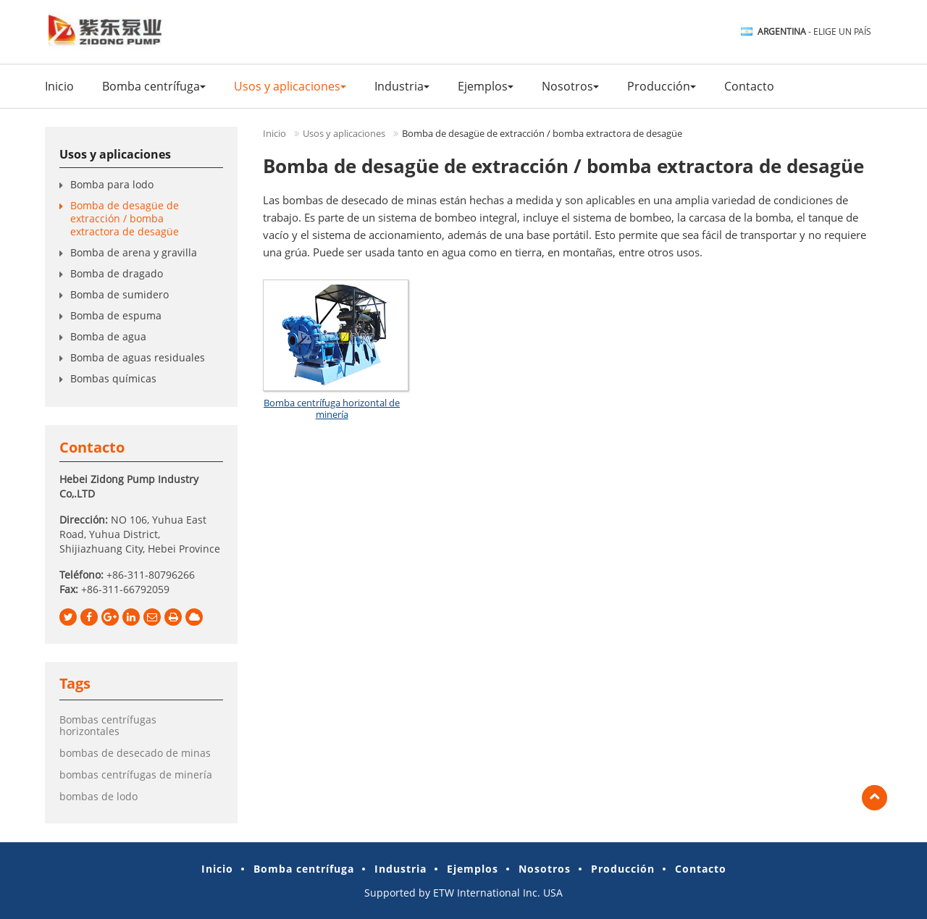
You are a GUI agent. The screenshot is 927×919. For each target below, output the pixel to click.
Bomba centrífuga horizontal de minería (332, 408)
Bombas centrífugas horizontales (107, 725)
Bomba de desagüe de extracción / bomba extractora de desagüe (124, 218)
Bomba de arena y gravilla (136, 252)
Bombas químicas (113, 378)
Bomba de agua (108, 336)
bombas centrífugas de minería (135, 774)
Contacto (749, 86)
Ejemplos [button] (485, 86)
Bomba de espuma (116, 315)
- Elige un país (814, 32)
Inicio (59, 86)
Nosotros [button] (570, 86)
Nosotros (545, 868)
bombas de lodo (98, 796)
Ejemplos (472, 868)
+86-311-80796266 (150, 575)
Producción (623, 868)
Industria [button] (401, 86)
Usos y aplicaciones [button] (290, 86)
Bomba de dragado (116, 273)
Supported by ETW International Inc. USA (463, 892)
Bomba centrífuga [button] (154, 86)
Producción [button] (661, 86)
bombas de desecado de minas (135, 753)
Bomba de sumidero (119, 294)
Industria (400, 868)
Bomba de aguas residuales (137, 357)
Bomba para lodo (112, 184)
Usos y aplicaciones (344, 133)
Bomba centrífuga (303, 868)
